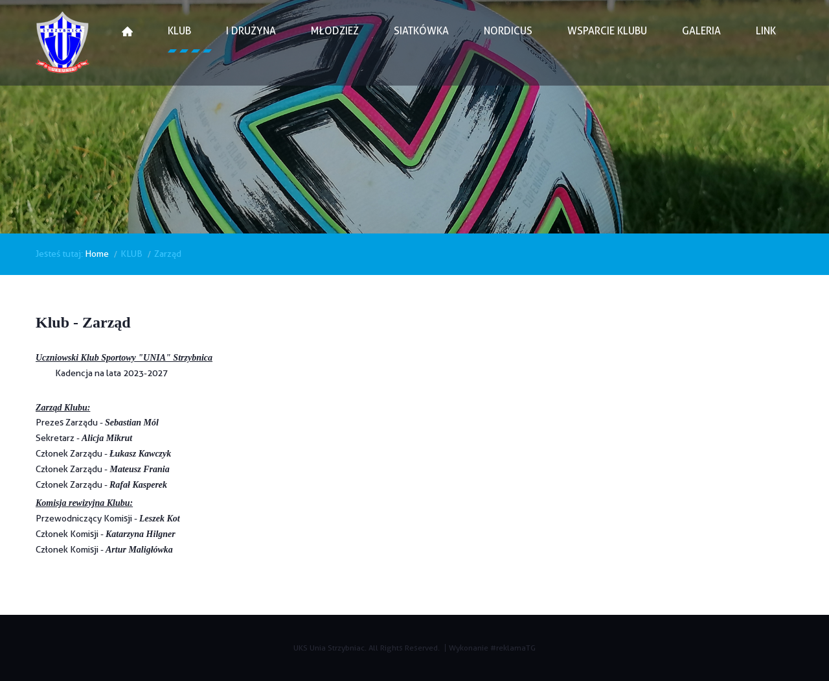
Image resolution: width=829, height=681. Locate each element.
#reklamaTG (513, 647)
